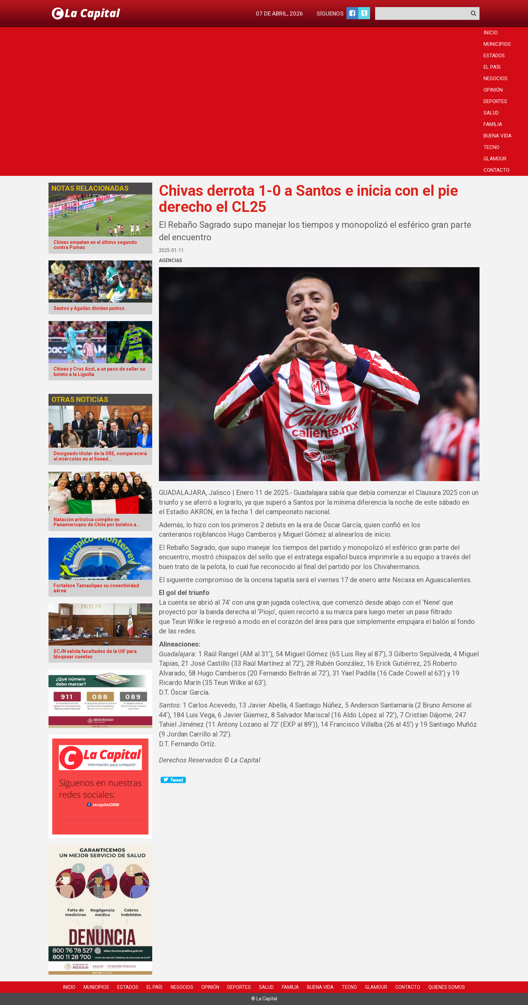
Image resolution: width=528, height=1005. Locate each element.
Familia (493, 124)
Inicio (491, 33)
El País (492, 67)
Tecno (491, 147)
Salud (491, 113)
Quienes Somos (446, 987)
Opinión (493, 90)
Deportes (495, 101)
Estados (494, 56)
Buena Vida (498, 136)
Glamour (495, 159)
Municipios (497, 44)
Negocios (495, 78)
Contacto (496, 170)
